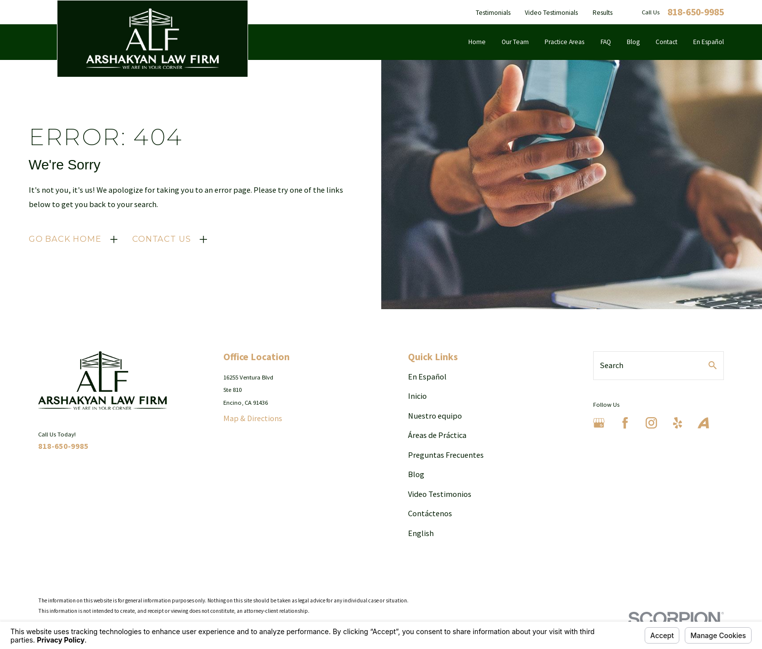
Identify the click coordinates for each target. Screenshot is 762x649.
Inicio (417, 396)
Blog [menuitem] (633, 42)
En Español (427, 376)
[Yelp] (677, 423)
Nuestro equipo (435, 416)
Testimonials (493, 12)
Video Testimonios (439, 494)
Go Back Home (65, 239)
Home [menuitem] (477, 42)
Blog (416, 474)
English (421, 533)
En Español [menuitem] (708, 42)
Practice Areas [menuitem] (564, 42)
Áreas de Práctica (437, 435)
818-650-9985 (695, 12)
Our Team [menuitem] (515, 42)
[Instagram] (651, 423)
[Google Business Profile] (599, 423)
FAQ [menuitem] (606, 42)
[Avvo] (703, 423)
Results (602, 12)
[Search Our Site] (712, 365)
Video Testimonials (551, 12)
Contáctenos (430, 513)
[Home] (152, 38)
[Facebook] (625, 423)
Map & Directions (252, 418)
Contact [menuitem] (666, 42)
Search (611, 365)
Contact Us (161, 239)
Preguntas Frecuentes (446, 455)
